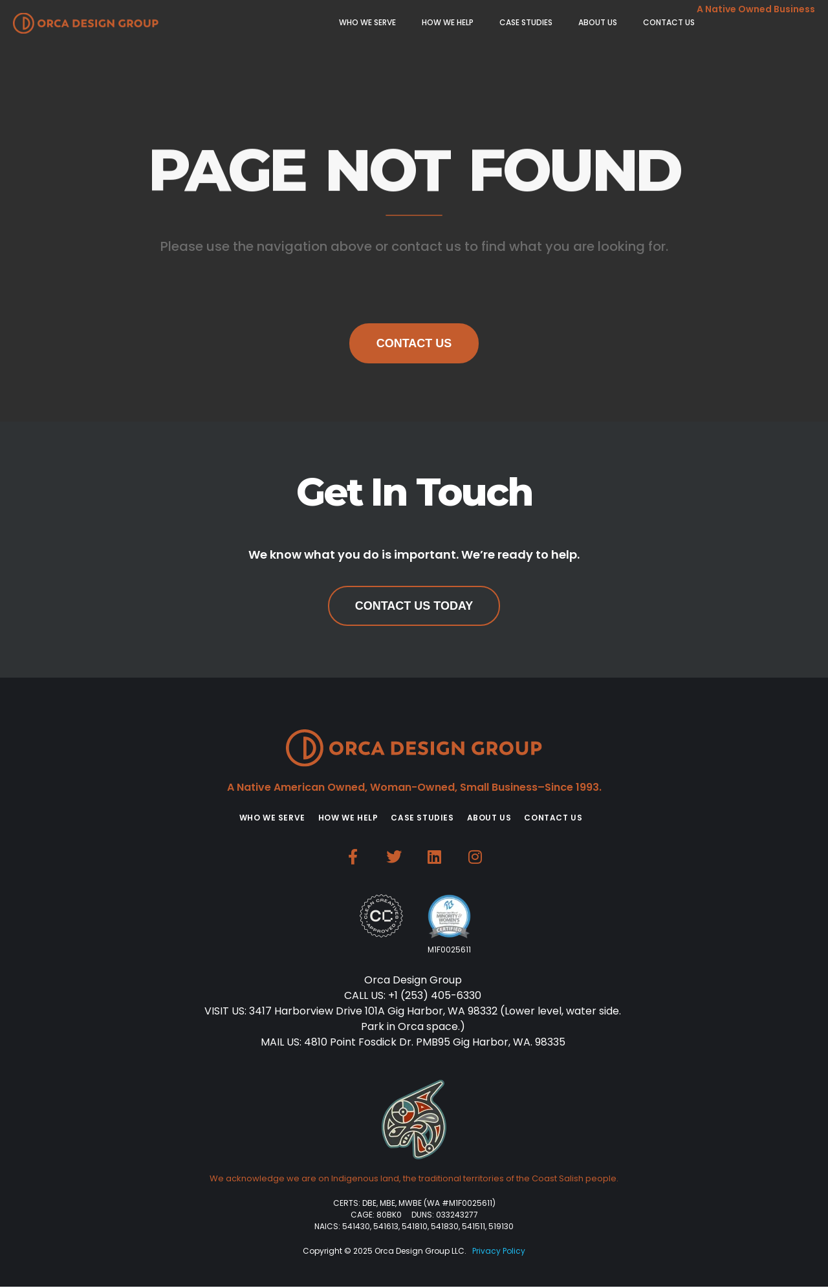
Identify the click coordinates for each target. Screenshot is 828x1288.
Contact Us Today (414, 605)
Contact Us (414, 343)
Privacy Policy (498, 1250)
